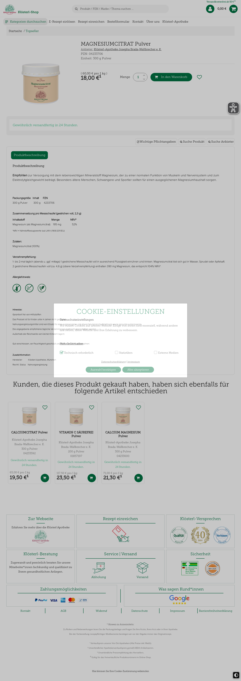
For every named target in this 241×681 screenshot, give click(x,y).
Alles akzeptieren (138, 369)
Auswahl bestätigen (103, 369)
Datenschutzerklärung (113, 361)
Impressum (133, 361)
